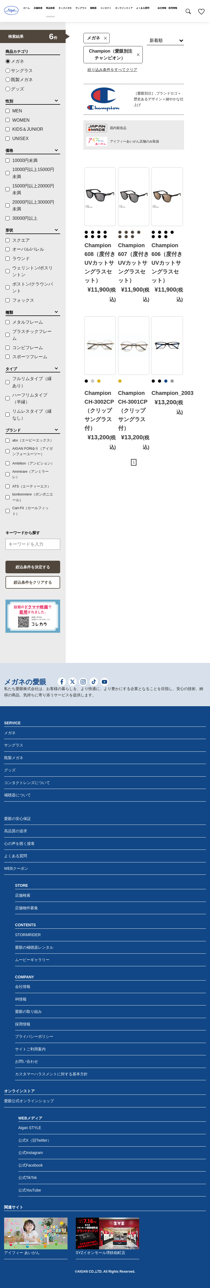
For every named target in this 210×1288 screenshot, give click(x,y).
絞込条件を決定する (33, 567)
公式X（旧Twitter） (34, 1140)
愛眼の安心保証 (17, 818)
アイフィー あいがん (36, 1236)
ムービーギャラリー (32, 960)
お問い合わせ (26, 1061)
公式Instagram (30, 1152)
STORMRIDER (28, 935)
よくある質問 (15, 856)
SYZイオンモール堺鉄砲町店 (107, 1236)
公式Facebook (30, 1165)
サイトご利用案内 (30, 1049)
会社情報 (22, 986)
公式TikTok (27, 1177)
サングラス (22, 70)
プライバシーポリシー (34, 1036)
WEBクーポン (16, 868)
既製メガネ (22, 79)
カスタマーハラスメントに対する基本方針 (51, 1074)
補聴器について (17, 795)
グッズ (17, 89)
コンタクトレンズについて (27, 782)
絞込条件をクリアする (33, 582)
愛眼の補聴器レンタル (34, 947)
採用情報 (22, 1024)
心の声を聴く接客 (19, 843)
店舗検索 (22, 895)
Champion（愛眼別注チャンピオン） (114, 55)
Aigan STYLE (29, 1127)
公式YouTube (29, 1190)
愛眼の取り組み (28, 1011)
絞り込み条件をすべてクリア (112, 69)
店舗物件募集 (26, 908)
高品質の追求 (15, 831)
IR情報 (21, 999)
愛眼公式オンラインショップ (29, 1101)
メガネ (97, 38)
